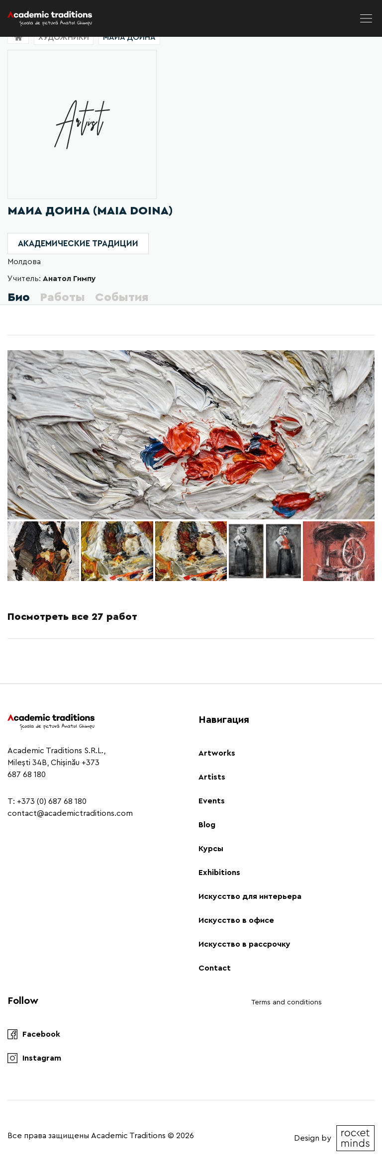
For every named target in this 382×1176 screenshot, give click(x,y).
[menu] (366, 18)
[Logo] (49, 18)
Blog (206, 825)
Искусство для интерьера (249, 896)
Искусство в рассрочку (244, 944)
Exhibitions (219, 873)
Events (211, 801)
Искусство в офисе (236, 920)
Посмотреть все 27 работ (72, 617)
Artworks (216, 753)
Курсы (210, 849)
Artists (211, 777)
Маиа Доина (129, 37)
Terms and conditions (286, 1002)
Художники (63, 37)
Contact (214, 968)
